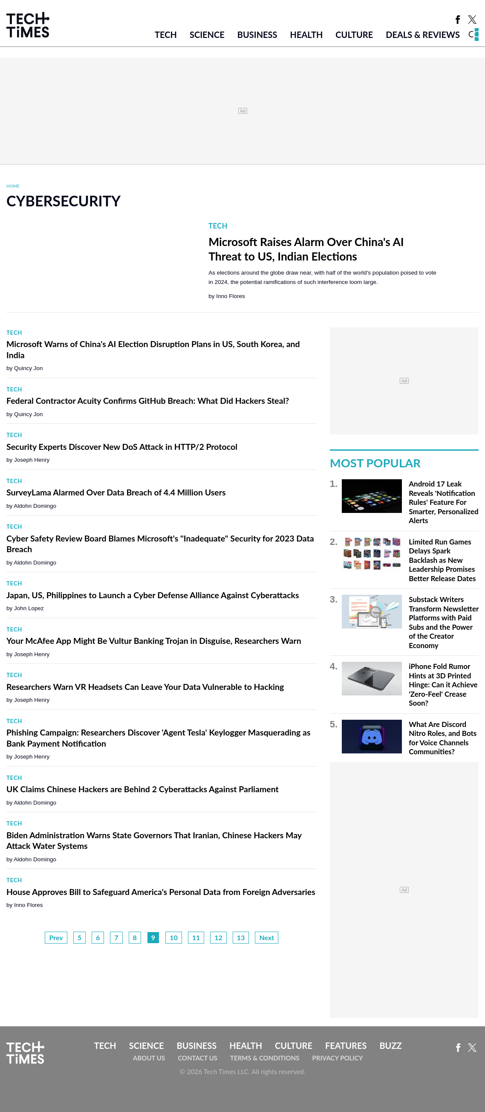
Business (257, 34)
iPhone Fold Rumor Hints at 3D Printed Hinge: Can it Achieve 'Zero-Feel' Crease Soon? (443, 684)
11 (196, 937)
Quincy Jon (28, 368)
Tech (166, 34)
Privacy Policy (337, 1058)
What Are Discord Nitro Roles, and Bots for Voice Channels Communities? (442, 738)
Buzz (390, 1045)
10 (174, 937)
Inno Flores (230, 296)
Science (207, 34)
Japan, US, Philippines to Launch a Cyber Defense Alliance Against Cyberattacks (152, 595)
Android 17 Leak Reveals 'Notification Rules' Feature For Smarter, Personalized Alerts (443, 502)
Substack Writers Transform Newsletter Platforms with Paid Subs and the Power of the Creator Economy (444, 622)
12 (218, 937)
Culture (354, 34)
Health (306, 34)
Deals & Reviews (423, 34)
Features (346, 1045)
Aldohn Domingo (35, 506)
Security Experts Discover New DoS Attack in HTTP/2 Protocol (121, 447)
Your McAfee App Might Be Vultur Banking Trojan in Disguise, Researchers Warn (153, 641)
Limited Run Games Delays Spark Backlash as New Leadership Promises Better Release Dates (442, 560)
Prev (56, 937)
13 (241, 937)
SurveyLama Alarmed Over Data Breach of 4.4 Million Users (115, 492)
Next (266, 937)
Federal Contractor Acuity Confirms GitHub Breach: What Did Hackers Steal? (147, 400)
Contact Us (197, 1058)
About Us (149, 1058)
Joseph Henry (31, 460)
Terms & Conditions (264, 1058)
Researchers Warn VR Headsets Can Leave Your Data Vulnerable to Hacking (145, 687)
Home (13, 185)
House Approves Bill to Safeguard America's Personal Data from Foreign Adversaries (160, 892)
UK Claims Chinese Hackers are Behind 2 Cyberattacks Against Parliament (142, 789)
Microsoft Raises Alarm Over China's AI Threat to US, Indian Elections (306, 249)
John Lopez (29, 608)
